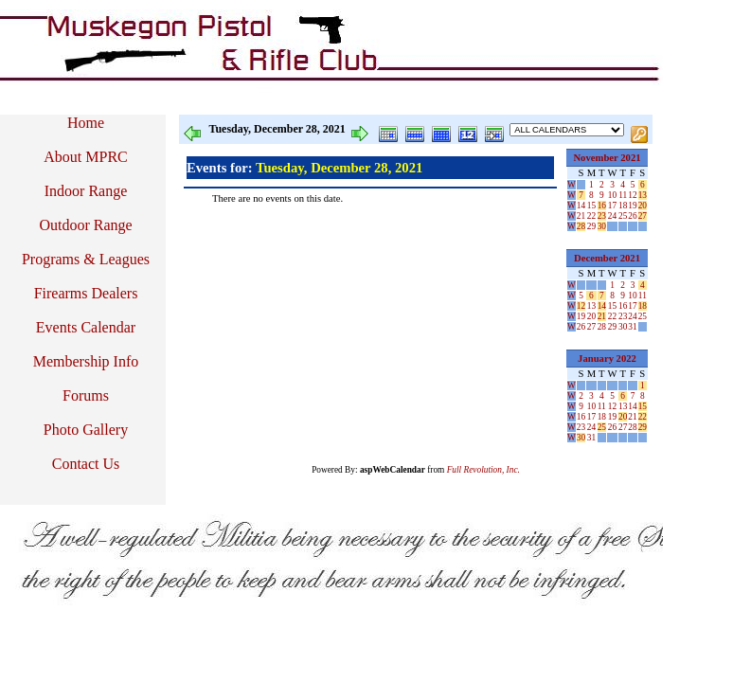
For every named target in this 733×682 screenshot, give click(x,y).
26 (632, 216)
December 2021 (607, 258)
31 (632, 327)
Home (85, 123)
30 (602, 226)
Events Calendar (85, 327)
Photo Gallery (86, 430)
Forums (86, 395)
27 (642, 216)
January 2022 (607, 358)
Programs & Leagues (86, 259)
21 (581, 216)
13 (642, 195)
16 (602, 205)
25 (622, 216)
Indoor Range (86, 191)
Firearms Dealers (86, 293)
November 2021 (606, 158)
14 (581, 205)
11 (622, 195)
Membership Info (86, 361)
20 (642, 205)
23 (602, 216)
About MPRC (85, 157)
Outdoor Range (85, 225)
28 (581, 226)
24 (612, 216)
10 (612, 195)
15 (591, 205)
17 (612, 205)
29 (591, 226)
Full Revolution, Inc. (483, 470)
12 (632, 195)
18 (622, 205)
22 (591, 216)
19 (632, 205)
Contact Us (86, 464)
